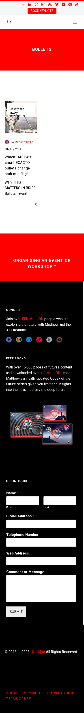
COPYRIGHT (32, 693)
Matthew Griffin (24, 142)
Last (46, 507)
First (9, 507)
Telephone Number (22, 535)
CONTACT (12, 693)
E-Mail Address (20, 516)
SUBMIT (16, 612)
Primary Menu (75, 22)
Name (12, 493)
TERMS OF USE (18, 699)
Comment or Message (26, 572)
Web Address (17, 553)
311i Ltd (38, 652)
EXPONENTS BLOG (59, 693)
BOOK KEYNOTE (42, 11)
